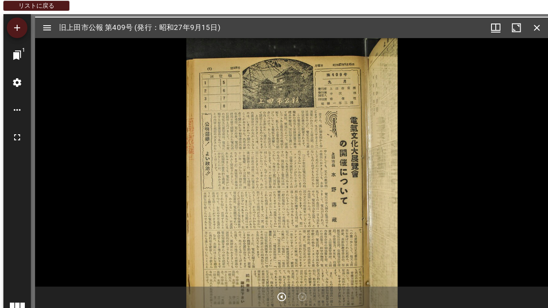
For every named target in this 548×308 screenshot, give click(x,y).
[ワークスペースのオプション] (17, 110)
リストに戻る (36, 5)
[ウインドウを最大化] (516, 28)
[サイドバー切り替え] (47, 28)
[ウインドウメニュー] (495, 28)
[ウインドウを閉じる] (537, 28)
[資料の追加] (17, 28)
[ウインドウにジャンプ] (17, 55)
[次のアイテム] (281, 297)
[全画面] (17, 137)
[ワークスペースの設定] (17, 82)
